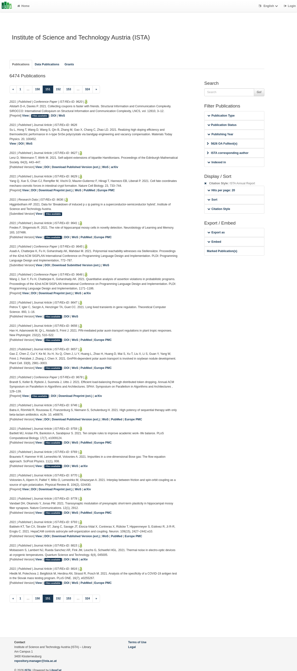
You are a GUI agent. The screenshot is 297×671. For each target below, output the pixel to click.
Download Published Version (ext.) (76, 167)
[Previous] (13, 89)
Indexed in (216, 162)
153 (68, 89)
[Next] (96, 89)
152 (58, 89)
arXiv (114, 167)
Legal (132, 647)
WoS (61, 115)
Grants (69, 64)
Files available (39, 116)
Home (23, 6)
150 (37, 89)
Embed (214, 241)
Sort (212, 199)
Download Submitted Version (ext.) (76, 265)
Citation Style (218, 209)
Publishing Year (220, 134)
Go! (259, 92)
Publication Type (221, 115)
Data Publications (47, 64)
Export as (216, 232)
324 (87, 89)
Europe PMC (106, 190)
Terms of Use (137, 642)
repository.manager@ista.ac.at (35, 661)
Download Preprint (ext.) (55, 190)
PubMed (89, 190)
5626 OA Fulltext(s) (222, 143)
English (269, 6)
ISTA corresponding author (228, 153)
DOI (53, 115)
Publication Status (222, 125)
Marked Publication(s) (222, 251)
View (25, 115)
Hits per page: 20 (221, 190)
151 (49, 89)
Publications (20, 64)
